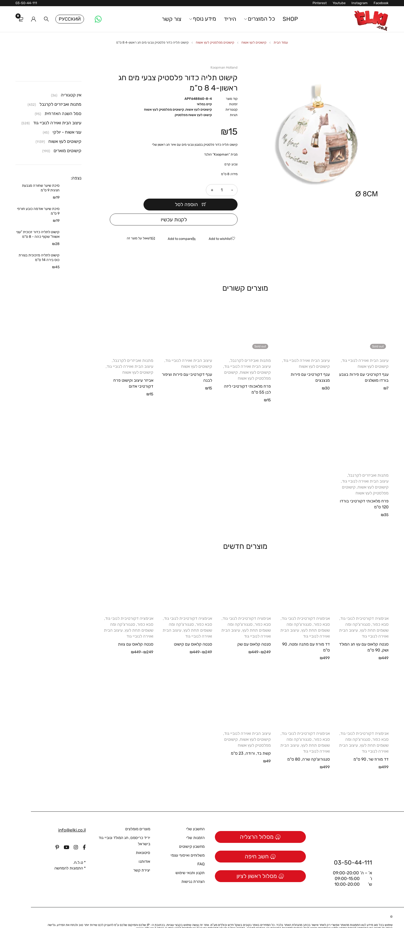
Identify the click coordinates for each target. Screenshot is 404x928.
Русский (70, 19)
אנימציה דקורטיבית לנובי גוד (364, 606)
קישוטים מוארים (67, 150)
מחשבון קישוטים (192, 834)
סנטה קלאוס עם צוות (135, 632)
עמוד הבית (281, 42)
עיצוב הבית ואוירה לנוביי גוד (365, 348)
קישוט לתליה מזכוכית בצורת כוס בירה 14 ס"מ (39, 257)
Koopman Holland (224, 67)
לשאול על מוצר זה (139, 226)
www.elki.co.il (146, 916)
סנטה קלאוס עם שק (254, 632)
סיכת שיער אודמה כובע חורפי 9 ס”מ (38, 211)
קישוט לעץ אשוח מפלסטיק (193, 115)
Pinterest (320, 3)
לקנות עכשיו (174, 208)
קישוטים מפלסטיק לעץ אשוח (215, 42)
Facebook (381, 3)
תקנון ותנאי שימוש (190, 861)
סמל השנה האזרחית (63, 113)
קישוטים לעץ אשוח (253, 42)
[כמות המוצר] (222, 190)
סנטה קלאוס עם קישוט (193, 632)
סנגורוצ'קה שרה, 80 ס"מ (308, 747)
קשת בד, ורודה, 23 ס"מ (251, 741)
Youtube (339, 3)
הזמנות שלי (195, 826)
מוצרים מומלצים (137, 817)
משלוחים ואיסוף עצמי (188, 843)
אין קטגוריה (71, 94)
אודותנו (144, 849)
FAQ (201, 852)
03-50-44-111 (26, 3)
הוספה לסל (157, 190)
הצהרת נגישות (193, 869)
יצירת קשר (141, 858)
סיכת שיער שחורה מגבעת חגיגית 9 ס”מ (41, 187)
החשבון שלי (195, 817)
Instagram (359, 3)
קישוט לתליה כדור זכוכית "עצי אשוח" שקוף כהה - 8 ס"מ (38, 234)
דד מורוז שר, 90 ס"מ (371, 747)
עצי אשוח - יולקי (67, 132)
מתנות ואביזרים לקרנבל (250, 348)
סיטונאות (143, 841)
